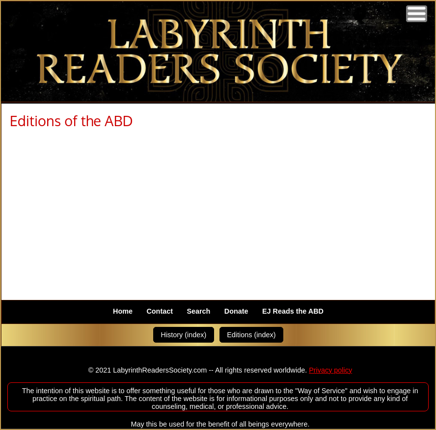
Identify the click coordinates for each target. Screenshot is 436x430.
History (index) (184, 335)
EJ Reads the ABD (293, 312)
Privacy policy (330, 370)
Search (198, 312)
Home (123, 312)
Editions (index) (251, 335)
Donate (236, 312)
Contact (159, 312)
